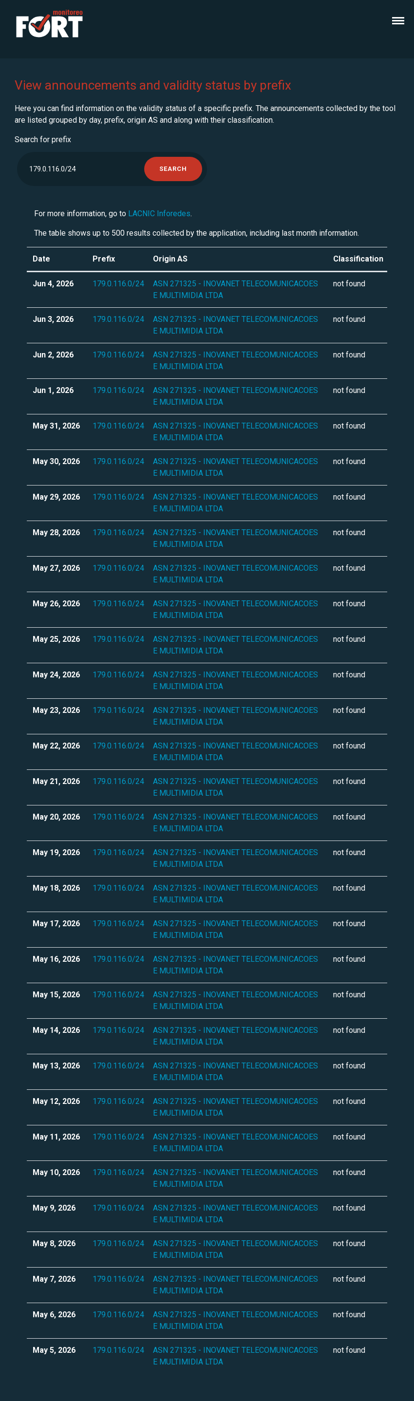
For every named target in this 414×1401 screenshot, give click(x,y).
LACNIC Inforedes (159, 213)
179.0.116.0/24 (118, 283)
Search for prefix (43, 139)
